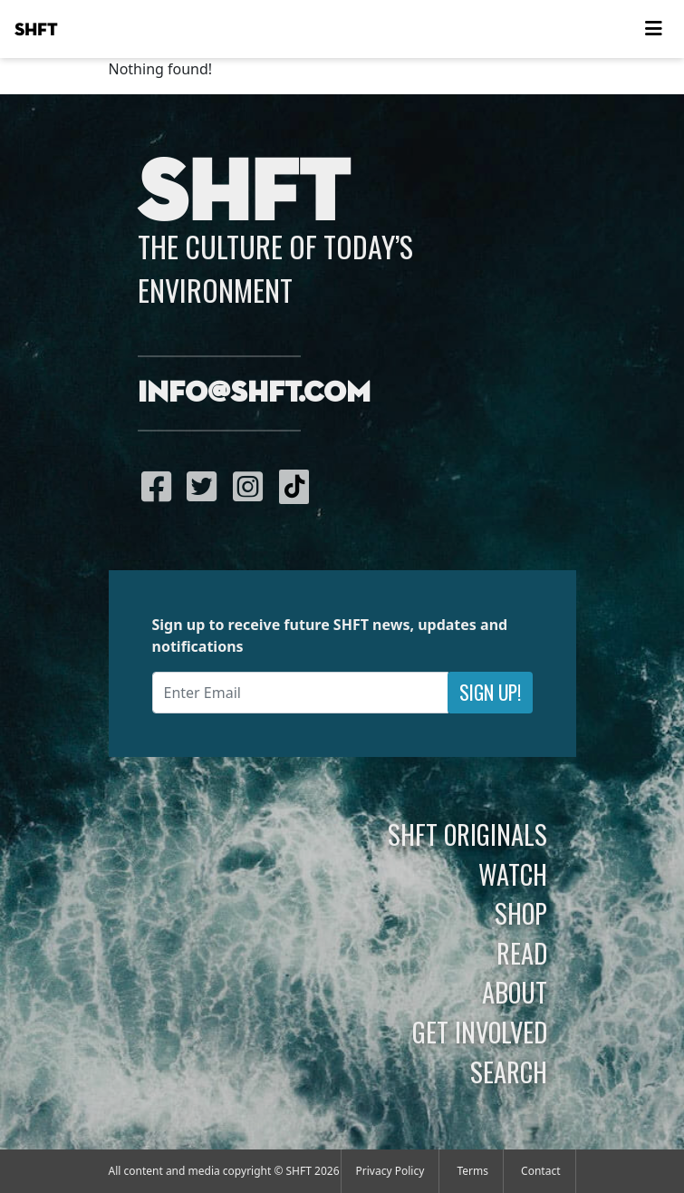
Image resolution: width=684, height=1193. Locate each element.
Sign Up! (490, 692)
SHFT (36, 30)
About (514, 992)
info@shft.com (254, 393)
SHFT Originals (467, 834)
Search (508, 1071)
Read (521, 953)
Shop (521, 913)
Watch (512, 874)
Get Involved (479, 1032)
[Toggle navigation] (653, 29)
